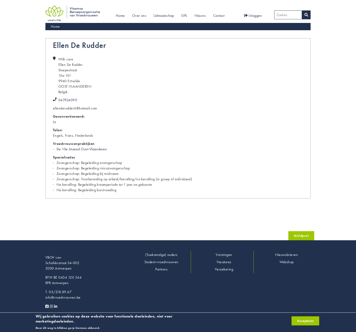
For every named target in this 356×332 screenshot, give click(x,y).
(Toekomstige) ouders (161, 254)
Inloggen (253, 15)
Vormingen (224, 254)
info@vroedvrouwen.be (63, 297)
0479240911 (68, 100)
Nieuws (200, 15)
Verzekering (224, 269)
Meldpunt (301, 235)
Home (120, 15)
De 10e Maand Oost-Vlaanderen (82, 149)
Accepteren (305, 322)
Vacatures (224, 262)
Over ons (139, 15)
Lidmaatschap (163, 15)
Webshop (286, 262)
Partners (161, 269)
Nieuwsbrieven (286, 254)
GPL (184, 15)
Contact (219, 15)
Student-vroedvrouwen (161, 262)
